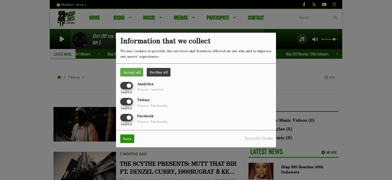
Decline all (159, 72)
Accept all (131, 72)
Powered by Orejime (258, 138)
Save (127, 138)
